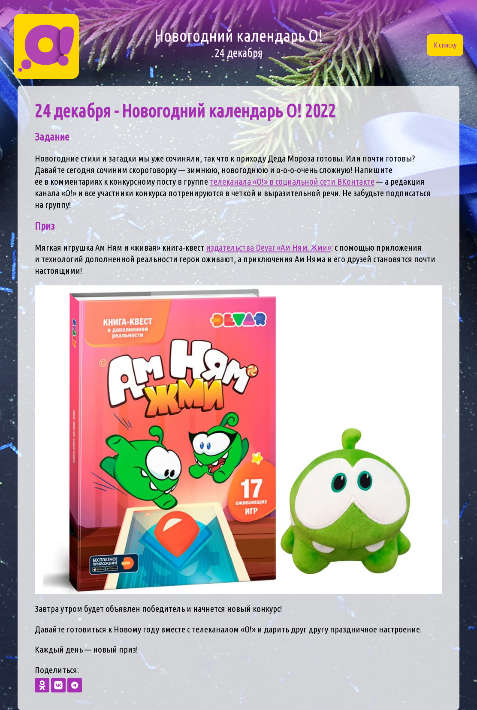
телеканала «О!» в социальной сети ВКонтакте (292, 181)
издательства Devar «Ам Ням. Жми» (268, 247)
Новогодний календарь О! (238, 43)
